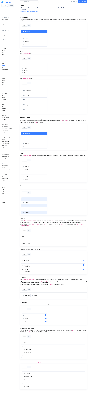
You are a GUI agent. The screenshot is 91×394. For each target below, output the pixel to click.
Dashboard (26, 133)
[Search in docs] (29, 2)
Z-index (3, 202)
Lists (2, 67)
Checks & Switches (5, 117)
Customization (4, 22)
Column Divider (5, 56)
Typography (4, 99)
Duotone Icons (4, 33)
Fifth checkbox (26, 386)
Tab (2, 89)
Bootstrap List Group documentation (29, 11)
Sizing (3, 198)
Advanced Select (5, 124)
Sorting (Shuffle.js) (5, 174)
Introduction (4, 13)
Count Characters (5, 143)
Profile (3, 82)
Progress (3, 80)
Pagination (4, 76)
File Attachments (5, 126)
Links (3, 191)
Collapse (3, 54)
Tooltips (3, 97)
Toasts (3, 95)
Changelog (4, 26)
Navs (3, 106)
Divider (3, 59)
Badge (3, 46)
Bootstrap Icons (5, 32)
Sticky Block (4, 171)
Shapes (3, 84)
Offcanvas (4, 73)
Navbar (3, 104)
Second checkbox (27, 376)
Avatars (3, 44)
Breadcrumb (4, 48)
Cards (3, 52)
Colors (3, 189)
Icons (3, 63)
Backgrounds (4, 185)
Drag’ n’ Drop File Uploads (7, 128)
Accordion (4, 41)
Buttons (3, 50)
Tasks (25, 140)
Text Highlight (4, 93)
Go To (3, 176)
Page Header (4, 74)
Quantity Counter (5, 132)
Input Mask (4, 134)
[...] (22, 342)
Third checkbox (26, 379)
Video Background (5, 156)
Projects (25, 143)
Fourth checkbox (26, 383)
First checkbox (26, 373)
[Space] (4, 2)
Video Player (4, 158)
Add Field (3, 139)
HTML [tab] (29, 25)
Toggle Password (5, 141)
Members (25, 147)
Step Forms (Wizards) (6, 135)
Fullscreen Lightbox (5, 154)
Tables (3, 91)
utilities (65, 304)
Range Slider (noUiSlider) (6, 137)
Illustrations (4, 35)
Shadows (3, 196)
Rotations (3, 195)
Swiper (3, 160)
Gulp (2, 21)
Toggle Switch (4, 145)
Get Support (73, 1)
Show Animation (5, 178)
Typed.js (3, 180)
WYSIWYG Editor (5, 130)
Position (3, 193)
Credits (3, 24)
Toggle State (4, 147)
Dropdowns (4, 61)
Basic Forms (4, 115)
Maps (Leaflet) (5, 165)
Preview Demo (82, 1)
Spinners (3, 86)
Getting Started (5, 19)
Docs (5, 5)
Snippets (11, 5)
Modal (3, 71)
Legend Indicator (5, 69)
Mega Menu (4, 108)
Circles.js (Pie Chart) (6, 169)
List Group (4, 65)
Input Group (4, 119)
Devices (3, 58)
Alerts (3, 43)
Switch (3, 149)
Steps (3, 88)
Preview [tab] (24, 25)
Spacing (3, 200)
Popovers (3, 78)
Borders (3, 187)
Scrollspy (3, 110)
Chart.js (3, 167)
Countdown (4, 172)
